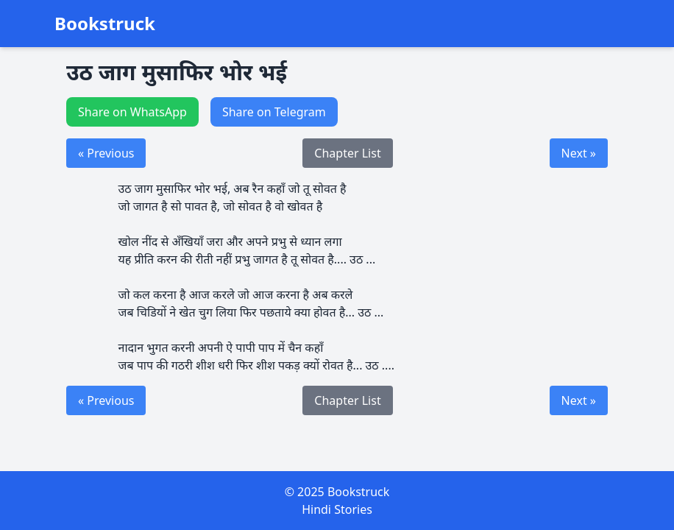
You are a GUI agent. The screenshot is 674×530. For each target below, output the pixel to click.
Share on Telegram (274, 112)
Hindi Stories (337, 509)
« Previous (106, 153)
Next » (578, 153)
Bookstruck (104, 23)
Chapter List (347, 153)
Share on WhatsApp (132, 112)
